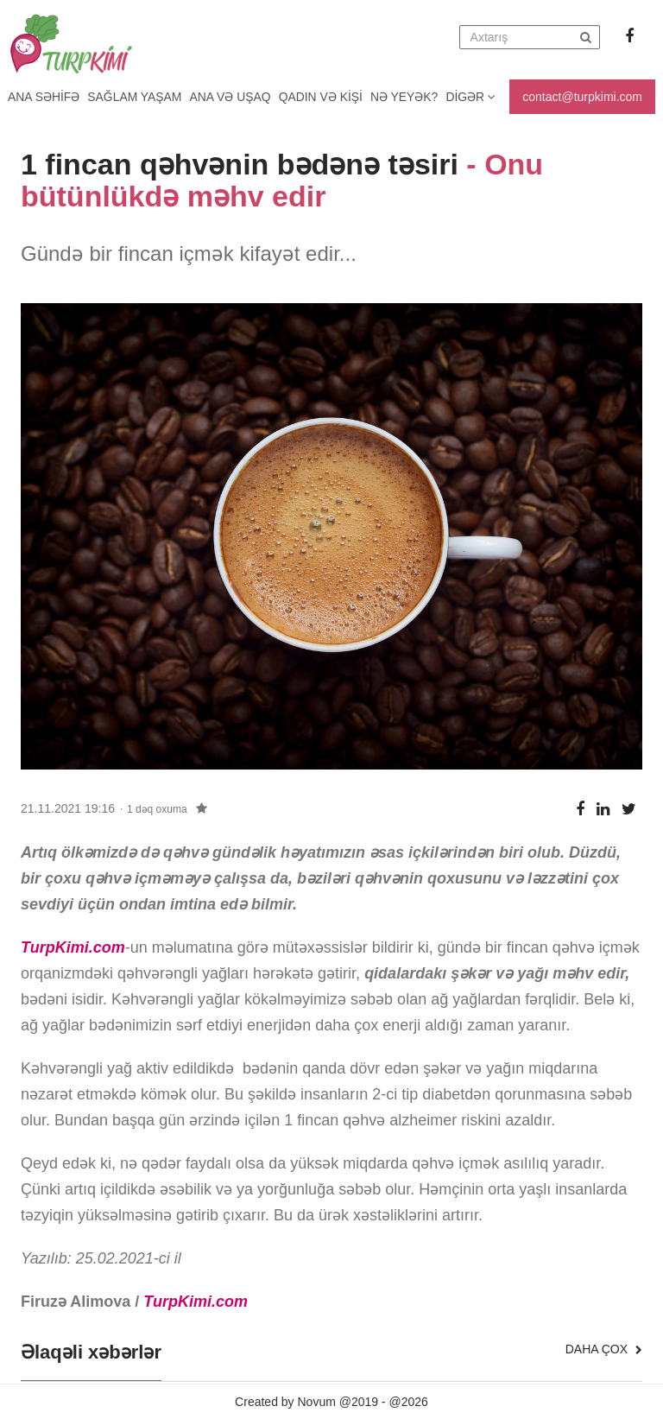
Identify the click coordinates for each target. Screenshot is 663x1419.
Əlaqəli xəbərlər (91, 1352)
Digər (477, 97)
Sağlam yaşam (136, 97)
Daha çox (603, 1349)
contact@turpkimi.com (582, 97)
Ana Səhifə (44, 97)
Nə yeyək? (410, 97)
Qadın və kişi (325, 97)
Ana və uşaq (234, 97)
